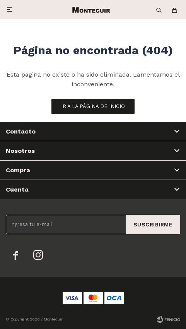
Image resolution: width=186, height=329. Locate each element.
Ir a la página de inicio (93, 106)
